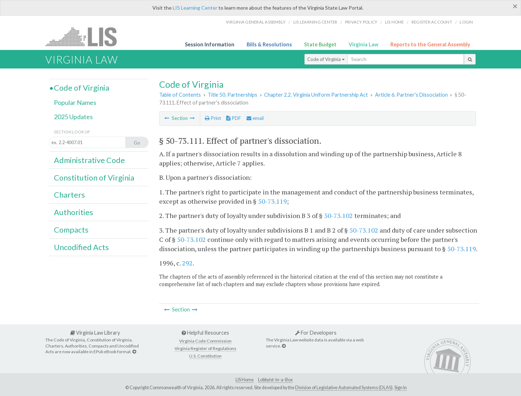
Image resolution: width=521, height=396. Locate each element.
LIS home (394, 22)
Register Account (431, 22)
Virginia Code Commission (205, 341)
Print (213, 118)
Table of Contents (180, 95)
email (255, 118)
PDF (233, 118)
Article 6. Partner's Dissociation (411, 95)
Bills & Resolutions (269, 44)
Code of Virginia (326, 59)
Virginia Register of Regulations (205, 348)
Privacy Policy (361, 22)
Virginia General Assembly (255, 22)
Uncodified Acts (81, 247)
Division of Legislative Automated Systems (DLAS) (344, 387)
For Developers (316, 333)
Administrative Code (89, 160)
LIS (85, 36)
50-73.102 (338, 215)
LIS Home (245, 379)
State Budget (320, 44)
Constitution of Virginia (94, 177)
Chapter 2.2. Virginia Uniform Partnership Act (316, 95)
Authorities (73, 212)
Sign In (400, 387)
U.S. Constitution (205, 356)
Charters (69, 194)
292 (187, 263)
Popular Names (75, 102)
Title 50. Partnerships (232, 95)
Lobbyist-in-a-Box (275, 379)
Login (466, 22)
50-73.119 (272, 201)
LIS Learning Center (195, 8)
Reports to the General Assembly (430, 44)
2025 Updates (73, 117)
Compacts (71, 229)
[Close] (515, 6)
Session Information (209, 44)
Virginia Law (363, 44)
